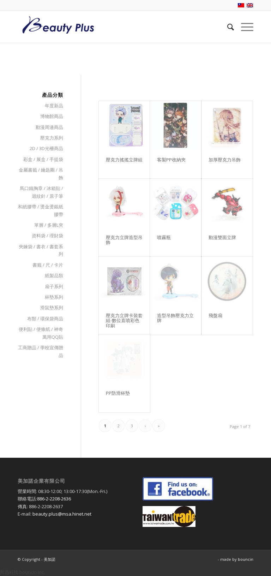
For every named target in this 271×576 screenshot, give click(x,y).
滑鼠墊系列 (51, 307)
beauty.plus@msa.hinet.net (61, 514)
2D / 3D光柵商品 (46, 148)
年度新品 (54, 105)
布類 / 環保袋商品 (45, 318)
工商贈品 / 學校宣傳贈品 (40, 351)
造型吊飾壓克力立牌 (175, 317)
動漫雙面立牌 (222, 237)
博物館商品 (51, 116)
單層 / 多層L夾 (48, 225)
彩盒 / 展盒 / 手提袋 (43, 159)
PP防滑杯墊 (118, 393)
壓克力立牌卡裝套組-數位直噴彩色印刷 (124, 320)
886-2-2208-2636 (54, 498)
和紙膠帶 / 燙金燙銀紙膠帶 (40, 210)
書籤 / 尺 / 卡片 (47, 265)
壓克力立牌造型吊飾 (124, 239)
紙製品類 (54, 275)
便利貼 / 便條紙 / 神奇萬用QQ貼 (41, 333)
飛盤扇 (215, 315)
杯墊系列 (54, 297)
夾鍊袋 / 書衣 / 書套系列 (41, 250)
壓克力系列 (51, 138)
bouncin (245, 559)
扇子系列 (54, 286)
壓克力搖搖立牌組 (124, 159)
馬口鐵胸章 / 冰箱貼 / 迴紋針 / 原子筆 (41, 192)
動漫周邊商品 (49, 127)
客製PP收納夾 (171, 159)
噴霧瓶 (164, 237)
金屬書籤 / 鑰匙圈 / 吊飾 (41, 173)
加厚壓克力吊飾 (225, 159)
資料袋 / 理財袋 (47, 235)
